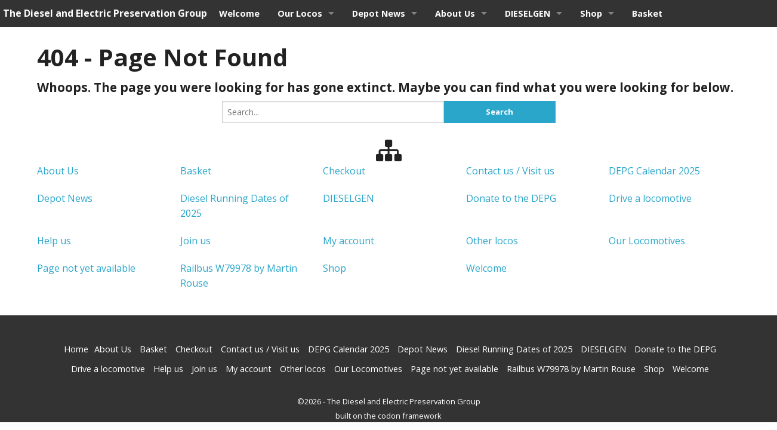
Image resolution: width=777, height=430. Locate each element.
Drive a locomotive (650, 198)
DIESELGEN (527, 13)
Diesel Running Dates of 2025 (514, 349)
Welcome (239, 13)
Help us (54, 240)
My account (348, 240)
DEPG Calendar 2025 (654, 170)
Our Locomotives (647, 240)
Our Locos (300, 13)
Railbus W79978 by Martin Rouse (571, 368)
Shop (591, 13)
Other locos (492, 240)
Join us (195, 240)
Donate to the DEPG (511, 198)
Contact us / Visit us (510, 170)
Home (76, 349)
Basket (647, 13)
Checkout (344, 170)
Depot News (378, 13)
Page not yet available (86, 268)
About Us (455, 13)
